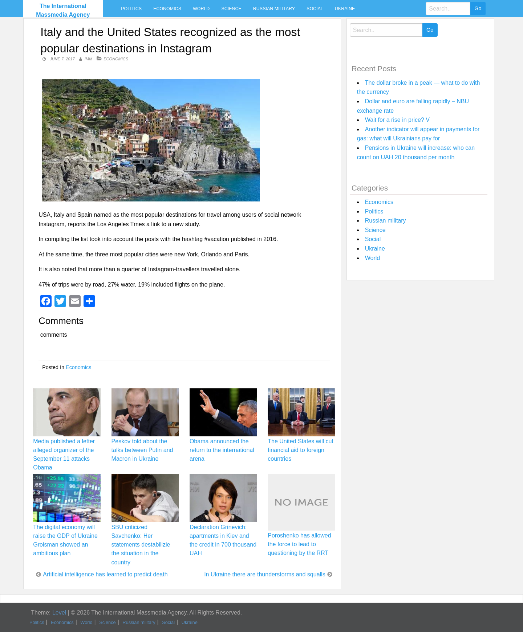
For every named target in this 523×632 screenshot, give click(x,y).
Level (59, 612)
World (201, 8)
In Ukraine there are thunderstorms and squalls (264, 574)
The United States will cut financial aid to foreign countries (300, 450)
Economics (167, 8)
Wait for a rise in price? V (397, 120)
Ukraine (345, 8)
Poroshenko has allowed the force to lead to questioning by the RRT (299, 544)
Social (315, 8)
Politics (131, 8)
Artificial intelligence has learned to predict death (105, 574)
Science (231, 8)
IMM (88, 59)
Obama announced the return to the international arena (222, 450)
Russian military (274, 8)
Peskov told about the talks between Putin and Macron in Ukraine (142, 450)
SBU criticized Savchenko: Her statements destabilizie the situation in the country (141, 544)
